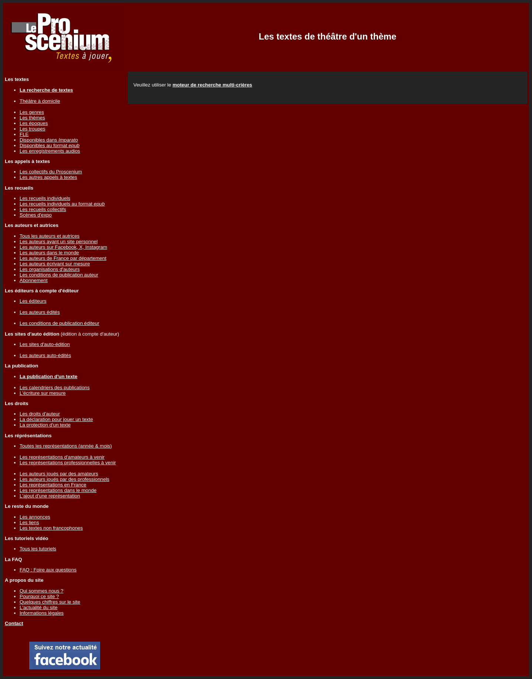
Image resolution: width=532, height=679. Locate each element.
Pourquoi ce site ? (39, 596)
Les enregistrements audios (50, 151)
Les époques (34, 123)
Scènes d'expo (36, 215)
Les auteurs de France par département (63, 258)
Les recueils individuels (45, 198)
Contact (14, 623)
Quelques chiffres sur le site (50, 602)
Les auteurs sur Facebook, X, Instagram (63, 247)
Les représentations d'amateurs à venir (62, 457)
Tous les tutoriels (38, 548)
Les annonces (35, 517)
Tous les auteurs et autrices (49, 236)
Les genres (32, 112)
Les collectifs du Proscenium (51, 171)
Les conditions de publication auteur (59, 275)
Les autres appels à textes (48, 177)
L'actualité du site (39, 607)
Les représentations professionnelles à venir (68, 462)
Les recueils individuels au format (62, 204)
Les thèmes (32, 117)
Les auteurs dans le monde (49, 252)
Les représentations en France (53, 485)
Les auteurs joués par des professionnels (64, 479)
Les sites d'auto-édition (45, 344)
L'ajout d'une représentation (50, 496)
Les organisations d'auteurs (50, 269)
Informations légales (42, 613)
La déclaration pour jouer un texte (56, 419)
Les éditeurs (33, 301)
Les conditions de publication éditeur (59, 323)
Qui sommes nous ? (42, 591)
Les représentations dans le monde (58, 490)
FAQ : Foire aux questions (48, 570)
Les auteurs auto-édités (45, 355)
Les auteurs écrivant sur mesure (55, 263)
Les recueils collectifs (43, 209)
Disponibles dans (49, 140)
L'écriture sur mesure (43, 393)
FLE (24, 134)
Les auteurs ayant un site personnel (59, 241)
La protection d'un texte (45, 425)
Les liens (29, 522)
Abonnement (34, 280)
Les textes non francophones (51, 528)
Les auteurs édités (40, 312)
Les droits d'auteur (40, 414)
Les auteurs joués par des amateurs (59, 473)
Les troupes (32, 129)
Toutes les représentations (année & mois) (66, 446)
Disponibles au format (49, 145)
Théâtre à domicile (40, 101)
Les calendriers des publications (55, 387)
